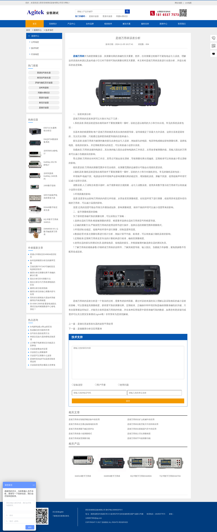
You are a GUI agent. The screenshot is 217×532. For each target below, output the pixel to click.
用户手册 (100, 385)
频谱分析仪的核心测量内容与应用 (42, 292)
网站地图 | (179, 3)
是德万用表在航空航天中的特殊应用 (142, 424)
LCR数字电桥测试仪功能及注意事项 (42, 344)
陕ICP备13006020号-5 (114, 510)
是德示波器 (94, 16)
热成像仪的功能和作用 (39, 330)
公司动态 (35, 42)
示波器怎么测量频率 (38, 352)
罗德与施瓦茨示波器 (44, 83)
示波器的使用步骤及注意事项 (42, 365)
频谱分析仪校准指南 (38, 288)
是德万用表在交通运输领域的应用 (83, 424)
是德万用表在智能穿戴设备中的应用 (84, 419)
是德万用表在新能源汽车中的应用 (141, 429)
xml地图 (188, 3)
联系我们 (182, 24)
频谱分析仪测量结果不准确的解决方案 (42, 273)
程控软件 (108, 24)
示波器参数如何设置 (38, 349)
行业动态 (35, 54)
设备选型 (77, 385)
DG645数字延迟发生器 (50, 208)
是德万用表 (78, 56)
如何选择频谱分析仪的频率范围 (42, 261)
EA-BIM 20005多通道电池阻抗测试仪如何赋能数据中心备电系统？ (43, 306)
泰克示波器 (44, 102)
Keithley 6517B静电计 (50, 163)
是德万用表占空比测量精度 (139, 433)
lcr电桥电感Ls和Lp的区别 (41, 327)
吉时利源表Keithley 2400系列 (50, 176)
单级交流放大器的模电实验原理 (42, 338)
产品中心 (71, 24)
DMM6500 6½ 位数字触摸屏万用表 (51, 231)
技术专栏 (49, 30)
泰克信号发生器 (44, 78)
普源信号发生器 (44, 73)
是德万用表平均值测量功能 (139, 438)
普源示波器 (107, 16)
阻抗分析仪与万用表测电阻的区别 (42, 283)
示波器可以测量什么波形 (40, 355)
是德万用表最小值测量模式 (80, 433)
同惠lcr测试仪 (122, 16)
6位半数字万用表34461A (51, 220)
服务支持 (145, 24)
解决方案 (127, 24)
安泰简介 (53, 24)
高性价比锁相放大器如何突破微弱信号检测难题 (42, 298)
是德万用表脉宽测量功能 (79, 438)
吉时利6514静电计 (51, 152)
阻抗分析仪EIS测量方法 (40, 279)
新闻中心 (163, 24)
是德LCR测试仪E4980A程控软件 (43, 255)
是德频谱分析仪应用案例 (90, 328)
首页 (35, 24)
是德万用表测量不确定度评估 (81, 429)
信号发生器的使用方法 (39, 333)
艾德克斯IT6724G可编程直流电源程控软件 (42, 267)
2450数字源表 (50, 185)
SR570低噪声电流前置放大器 (50, 196)
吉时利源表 (44, 88)
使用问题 (123, 385)
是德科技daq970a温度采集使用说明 (42, 360)
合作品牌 (90, 24)
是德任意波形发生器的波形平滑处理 (95, 324)
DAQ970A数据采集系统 (51, 140)
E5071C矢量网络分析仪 (50, 129)
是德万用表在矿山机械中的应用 (140, 419)
